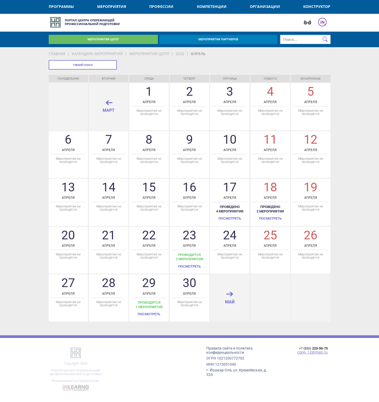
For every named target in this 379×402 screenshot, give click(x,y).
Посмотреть (229, 218)
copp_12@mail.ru (312, 352)
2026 (180, 53)
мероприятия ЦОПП (149, 53)
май (230, 301)
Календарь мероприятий (97, 53)
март (108, 110)
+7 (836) (313, 348)
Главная (57, 53)
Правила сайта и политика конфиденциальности (229, 350)
